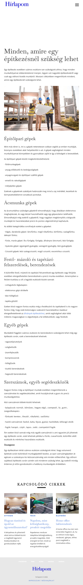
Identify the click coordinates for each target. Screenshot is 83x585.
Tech (33, 516)
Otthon (8, 516)
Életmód (61, 516)
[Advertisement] (41, 26)
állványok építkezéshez (34, 313)
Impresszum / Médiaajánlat (41, 581)
